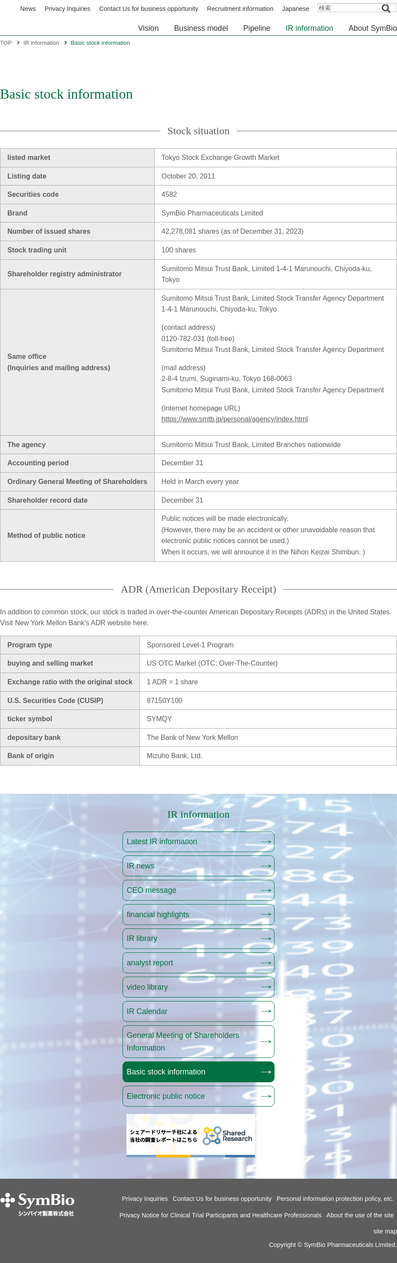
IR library (142, 938)
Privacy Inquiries (68, 8)
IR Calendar (147, 1011)
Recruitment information (240, 8)
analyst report (150, 962)
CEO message (151, 890)
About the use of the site (360, 1215)
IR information (310, 28)
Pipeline (257, 28)
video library (147, 987)
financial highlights (158, 914)
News (28, 8)
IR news (141, 866)
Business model (201, 28)
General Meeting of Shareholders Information (183, 1041)
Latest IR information (162, 841)
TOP (6, 43)
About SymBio (373, 28)
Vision (148, 28)
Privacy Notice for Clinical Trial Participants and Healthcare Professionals (220, 1215)
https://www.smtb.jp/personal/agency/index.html (235, 419)
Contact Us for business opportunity (148, 8)
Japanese (295, 8)
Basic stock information (166, 1071)
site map (385, 1231)
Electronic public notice (166, 1096)
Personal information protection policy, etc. (335, 1198)
